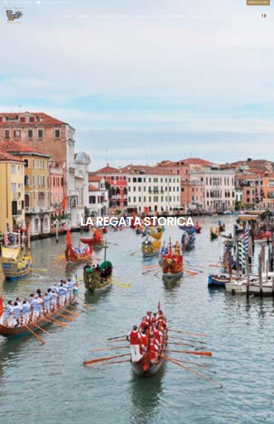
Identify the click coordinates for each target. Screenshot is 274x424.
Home (67, 13)
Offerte (126, 13)
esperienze (177, 13)
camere (82, 13)
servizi (110, 13)
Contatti (216, 13)
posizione (197, 13)
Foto (97, 13)
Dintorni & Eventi (150, 13)
